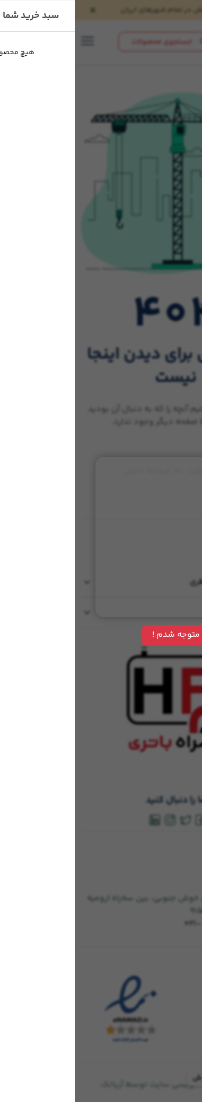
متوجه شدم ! (101, 635)
